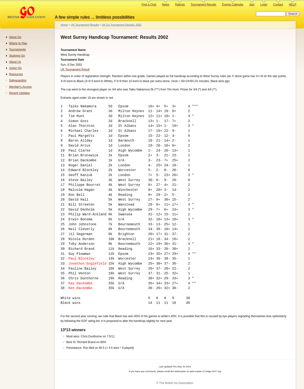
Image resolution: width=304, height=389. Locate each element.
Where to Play (18, 43)
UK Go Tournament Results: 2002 (121, 24)
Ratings (180, 4)
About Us (15, 62)
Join (251, 4)
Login (263, 4)
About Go (15, 37)
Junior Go (15, 68)
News (165, 4)
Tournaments (17, 49)
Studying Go (17, 55)
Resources (16, 74)
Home (64, 24)
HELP (292, 4)
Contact (278, 4)
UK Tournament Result (75, 69)
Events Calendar (232, 4)
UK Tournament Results (85, 24)
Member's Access (20, 87)
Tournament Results (203, 4)
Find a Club (149, 4)
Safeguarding (17, 80)
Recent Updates (19, 93)
